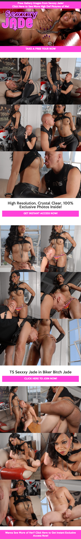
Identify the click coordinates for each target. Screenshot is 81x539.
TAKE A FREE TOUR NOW (41, 49)
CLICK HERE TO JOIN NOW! (40, 379)
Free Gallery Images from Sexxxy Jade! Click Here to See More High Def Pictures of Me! (40, 5)
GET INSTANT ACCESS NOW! (40, 214)
